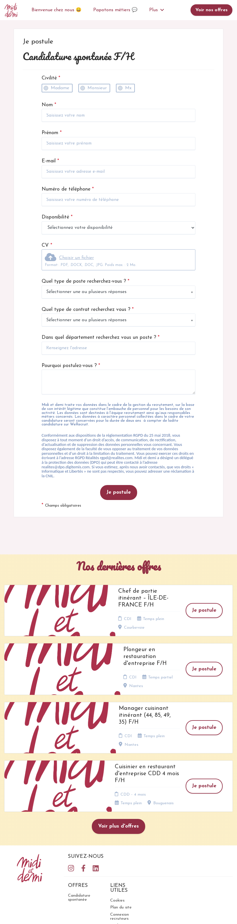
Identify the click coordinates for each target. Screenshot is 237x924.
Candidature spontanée (79, 828)
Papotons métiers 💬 (115, 10)
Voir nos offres (211, 10)
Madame (60, 88)
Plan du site (121, 838)
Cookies (117, 831)
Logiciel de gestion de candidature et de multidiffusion (118, 913)
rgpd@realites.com (116, 457)
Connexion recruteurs (119, 847)
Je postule (118, 492)
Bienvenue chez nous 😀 (56, 10)
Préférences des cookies (121, 858)
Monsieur (97, 88)
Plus (156, 10)
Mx (128, 88)
